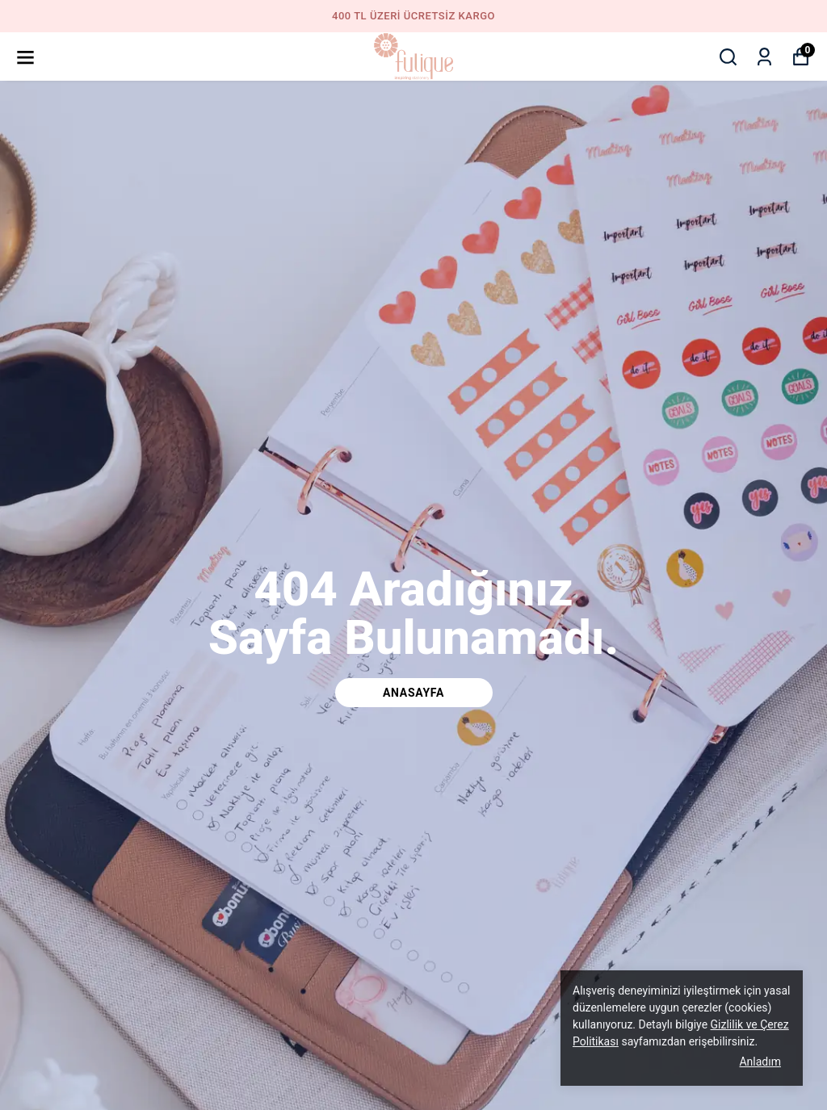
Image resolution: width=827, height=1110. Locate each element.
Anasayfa (413, 692)
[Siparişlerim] (764, 57)
